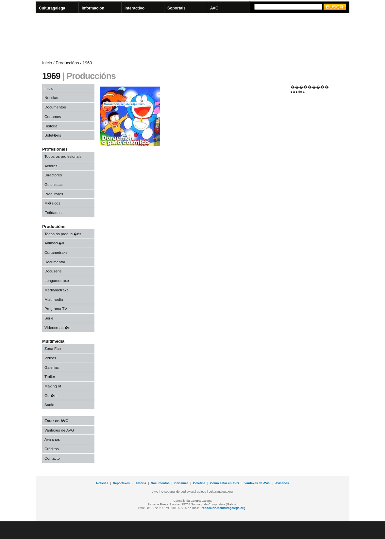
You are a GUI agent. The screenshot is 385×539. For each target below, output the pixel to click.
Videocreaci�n (57, 327)
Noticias (51, 97)
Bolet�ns (52, 135)
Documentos (55, 107)
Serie (48, 318)
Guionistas (53, 184)
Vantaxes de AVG (59, 430)
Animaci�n (54, 243)
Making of (52, 386)
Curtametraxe (56, 252)
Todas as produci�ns (62, 234)
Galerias (51, 367)
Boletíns (199, 483)
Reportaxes (121, 483)
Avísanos (282, 483)
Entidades (52, 212)
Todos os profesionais (62, 156)
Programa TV (55, 308)
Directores (53, 175)
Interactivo (134, 8)
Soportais (176, 8)
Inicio (48, 88)
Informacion (93, 8)
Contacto (52, 458)
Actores (51, 166)
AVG (214, 8)
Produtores (53, 194)
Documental (54, 262)
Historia (51, 126)
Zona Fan (52, 348)
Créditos (51, 449)
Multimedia (53, 299)
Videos (50, 358)
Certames (52, 116)
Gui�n (50, 395)
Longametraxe (56, 280)
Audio (49, 404)
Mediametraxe (56, 290)
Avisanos (52, 439)
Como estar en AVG (225, 483)
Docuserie (53, 271)
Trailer (49, 376)
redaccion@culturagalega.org (223, 508)
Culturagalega (52, 8)
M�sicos (52, 203)
